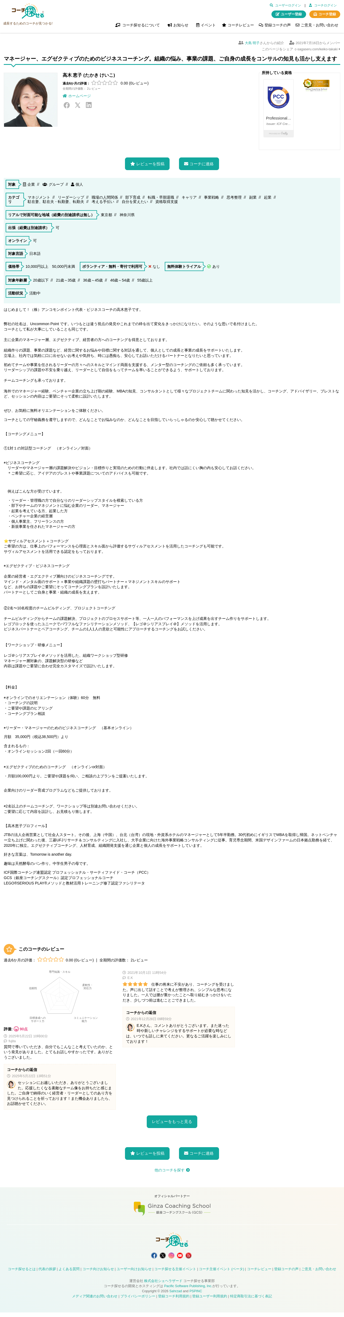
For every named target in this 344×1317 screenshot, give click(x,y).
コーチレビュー (241, 25)
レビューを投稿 (150, 163)
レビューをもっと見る (172, 1121)
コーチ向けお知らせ (98, 1274)
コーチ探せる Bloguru (197, 1257)
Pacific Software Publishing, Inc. (188, 1291)
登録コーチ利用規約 (173, 1301)
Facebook (67, 105)
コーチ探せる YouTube (184, 1257)
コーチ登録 (327, 14)
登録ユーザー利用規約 (209, 1301)
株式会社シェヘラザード (163, 1285)
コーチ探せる (28, 11)
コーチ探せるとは (22, 1274)
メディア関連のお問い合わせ (94, 1301)
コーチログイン (325, 5)
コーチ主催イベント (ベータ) (221, 1274)
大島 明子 (252, 43)
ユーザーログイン (288, 5)
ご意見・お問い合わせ (319, 25)
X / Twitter (78, 105)
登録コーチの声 (277, 25)
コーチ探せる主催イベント (175, 1274)
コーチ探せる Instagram (171, 1257)
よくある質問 (69, 1274)
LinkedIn (89, 105)
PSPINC (195, 1296)
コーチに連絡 (201, 163)
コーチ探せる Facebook (145, 1257)
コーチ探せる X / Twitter (158, 1257)
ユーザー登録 (291, 14)
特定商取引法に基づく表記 (251, 1301)
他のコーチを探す (170, 1170)
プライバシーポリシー (137, 1301)
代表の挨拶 (47, 1274)
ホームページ (79, 96)
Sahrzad (175, 1296)
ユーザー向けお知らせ (134, 1274)
